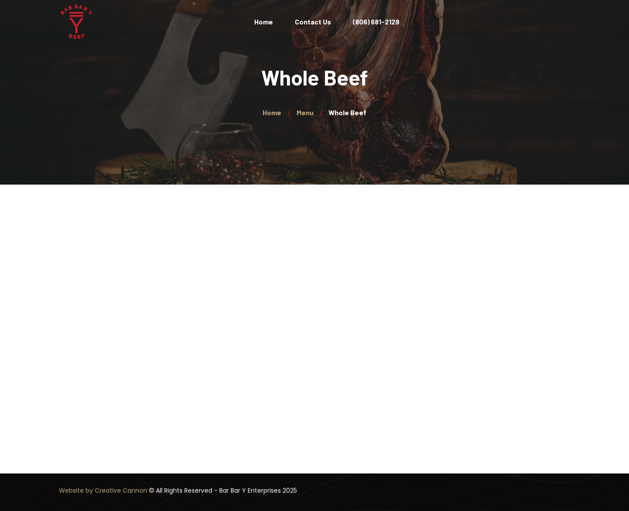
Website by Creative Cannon (103, 490)
